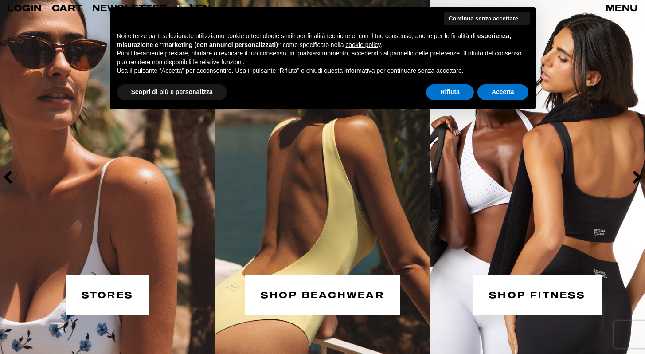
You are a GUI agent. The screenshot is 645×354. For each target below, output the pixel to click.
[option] (107, 177)
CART (67, 8)
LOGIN (24, 8)
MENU (622, 8)
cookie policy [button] (362, 44)
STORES (107, 294)
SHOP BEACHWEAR (322, 294)
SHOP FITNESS (537, 294)
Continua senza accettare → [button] (487, 18)
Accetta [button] (503, 91)
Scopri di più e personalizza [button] (172, 91)
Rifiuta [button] (450, 91)
